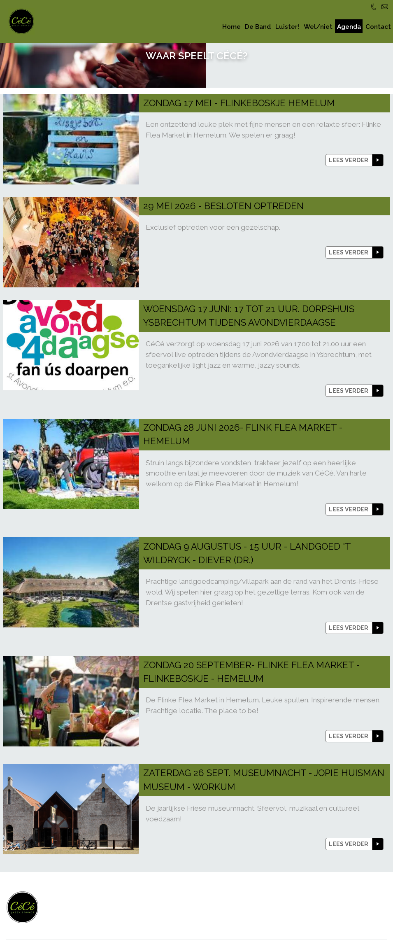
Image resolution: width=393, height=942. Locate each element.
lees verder (348, 115)
